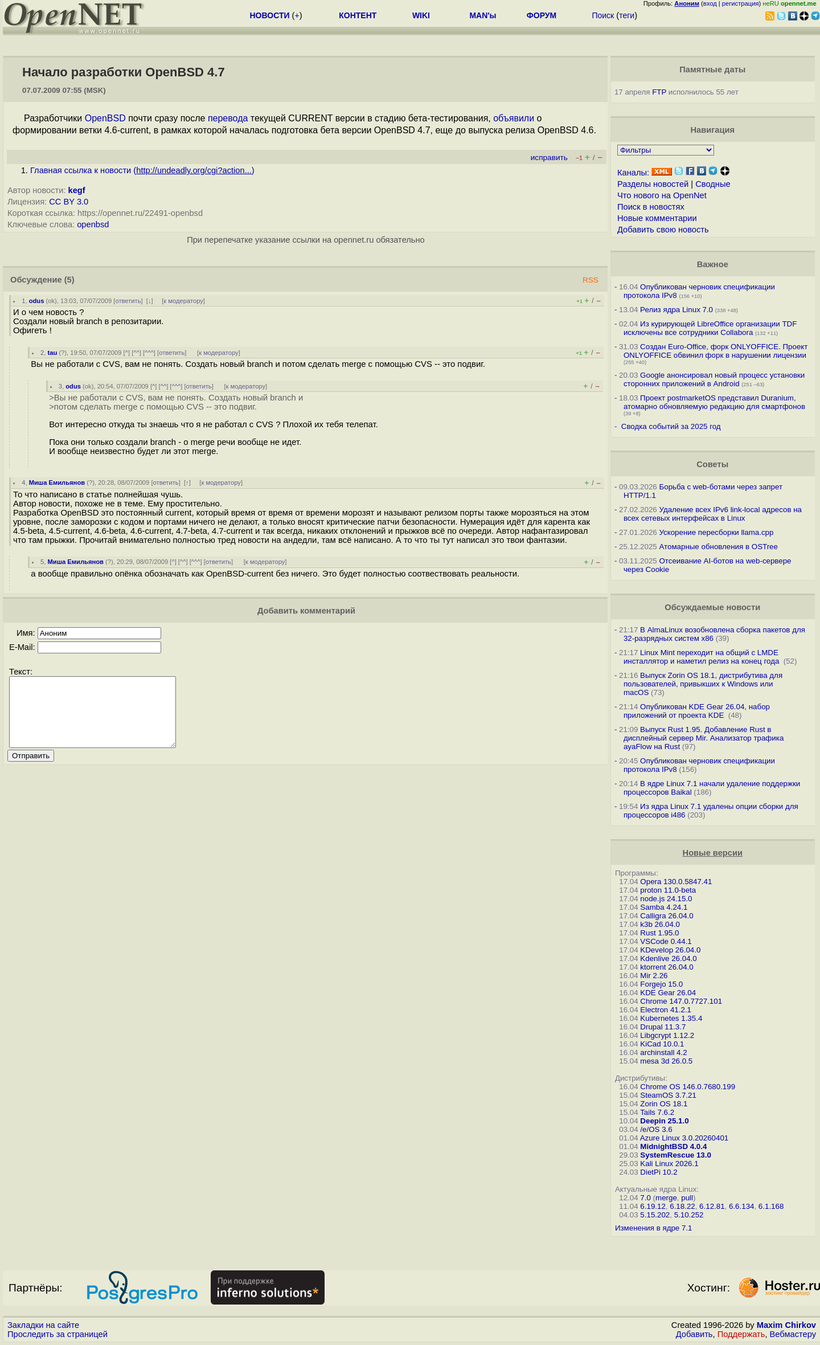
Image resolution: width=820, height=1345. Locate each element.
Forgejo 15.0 (661, 984)
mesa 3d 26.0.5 (666, 1061)
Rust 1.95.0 (659, 933)
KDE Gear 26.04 (668, 992)
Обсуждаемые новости (712, 607)
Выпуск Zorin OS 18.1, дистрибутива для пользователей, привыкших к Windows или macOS (703, 684)
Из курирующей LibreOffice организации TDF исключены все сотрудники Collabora (710, 328)
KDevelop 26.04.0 (670, 950)
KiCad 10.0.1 (662, 1044)
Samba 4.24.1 (663, 907)
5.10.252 (689, 1215)
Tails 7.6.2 (657, 1112)
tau (52, 352)
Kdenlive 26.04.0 (668, 958)
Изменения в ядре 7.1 (653, 1228)
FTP (659, 92)
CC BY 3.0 (68, 201)
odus (36, 300)
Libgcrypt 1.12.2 (667, 1035)
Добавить (694, 1334)
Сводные (712, 184)
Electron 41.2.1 (665, 1009)
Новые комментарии (657, 218)
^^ (136, 352)
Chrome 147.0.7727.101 (681, 1001)
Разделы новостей (652, 184)
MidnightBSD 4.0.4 (673, 1146)
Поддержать (741, 1334)
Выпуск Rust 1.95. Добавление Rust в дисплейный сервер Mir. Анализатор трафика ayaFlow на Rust (704, 738)
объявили (513, 118)
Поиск (603, 15)
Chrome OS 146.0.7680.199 (687, 1086)
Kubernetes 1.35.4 (671, 1018)
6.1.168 (771, 1206)
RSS (590, 280)
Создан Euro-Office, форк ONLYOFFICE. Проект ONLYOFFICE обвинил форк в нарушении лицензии (716, 350)
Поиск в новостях (650, 206)
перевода (228, 118)
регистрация (740, 3)
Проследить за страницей (57, 1334)
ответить (128, 300)
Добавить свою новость (663, 229)
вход (710, 3)
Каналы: (633, 172)
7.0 (645, 1197)
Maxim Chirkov (786, 1325)
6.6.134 (741, 1206)
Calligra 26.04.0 (666, 915)
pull (687, 1197)
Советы (712, 464)
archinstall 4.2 (663, 1052)
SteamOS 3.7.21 (668, 1095)
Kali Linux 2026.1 (669, 1163)
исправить (549, 157)
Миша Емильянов (57, 482)
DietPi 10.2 (658, 1172)
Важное (712, 264)
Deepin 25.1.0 (664, 1121)
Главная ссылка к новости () (142, 170)
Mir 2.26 (653, 975)
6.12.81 (711, 1206)
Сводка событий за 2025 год (671, 426)
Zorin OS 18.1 (663, 1103)
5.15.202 (655, 1215)
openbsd (93, 224)
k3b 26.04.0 (660, 924)
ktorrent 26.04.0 (666, 967)
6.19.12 (652, 1206)
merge (666, 1197)
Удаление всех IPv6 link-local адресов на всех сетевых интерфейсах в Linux (713, 513)
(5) (69, 279)
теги (626, 15)
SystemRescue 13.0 (675, 1155)
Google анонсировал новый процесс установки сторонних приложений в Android (714, 379)
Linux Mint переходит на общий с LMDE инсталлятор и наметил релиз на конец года (702, 656)
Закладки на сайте (43, 1325)
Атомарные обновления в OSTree (718, 546)
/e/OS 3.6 (656, 1129)
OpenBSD (105, 118)
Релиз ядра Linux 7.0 (676, 309)
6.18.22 (682, 1206)
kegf (76, 190)
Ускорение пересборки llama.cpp (716, 532)
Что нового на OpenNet (662, 195)
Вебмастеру (793, 1334)
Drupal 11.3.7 (663, 1027)
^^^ (149, 352)
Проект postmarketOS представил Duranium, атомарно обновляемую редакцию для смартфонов (714, 402)
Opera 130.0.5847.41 (676, 881)
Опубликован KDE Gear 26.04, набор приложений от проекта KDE (697, 710)
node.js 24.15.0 (666, 898)
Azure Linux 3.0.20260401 (684, 1138)
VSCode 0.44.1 (665, 941)
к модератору (183, 300)
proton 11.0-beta (668, 890)
